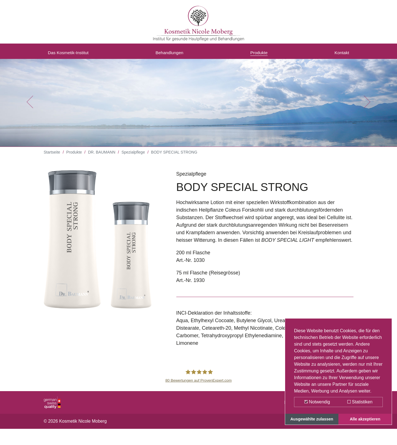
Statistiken (359, 401)
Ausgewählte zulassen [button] (311, 419)
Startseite (52, 156)
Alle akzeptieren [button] (365, 419)
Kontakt (340, 54)
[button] (29, 106)
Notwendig (317, 401)
